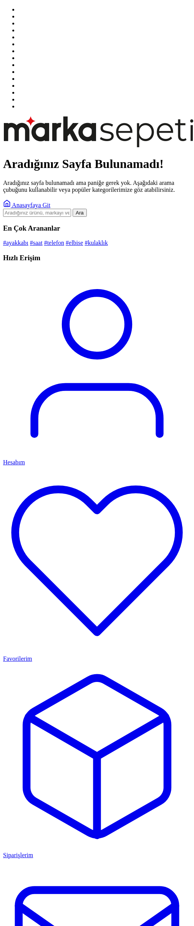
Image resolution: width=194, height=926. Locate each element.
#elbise (74, 242)
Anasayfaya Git (26, 205)
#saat (36, 242)
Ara (80, 213)
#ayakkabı (15, 242)
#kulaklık (96, 242)
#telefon (54, 242)
